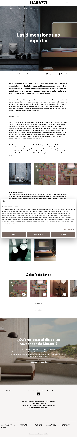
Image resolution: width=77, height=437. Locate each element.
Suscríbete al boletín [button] (38, 362)
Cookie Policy (11, 223)
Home (10, 8)
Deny (14, 234)
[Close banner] (74, 201)
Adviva (46, 434)
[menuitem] (9, 390)
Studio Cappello (38, 434)
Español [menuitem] (9, 390)
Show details (68, 229)
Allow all (63, 234)
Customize (38, 234)
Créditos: (31, 434)
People (38, 304)
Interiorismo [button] (38, 310)
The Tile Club (17, 8)
